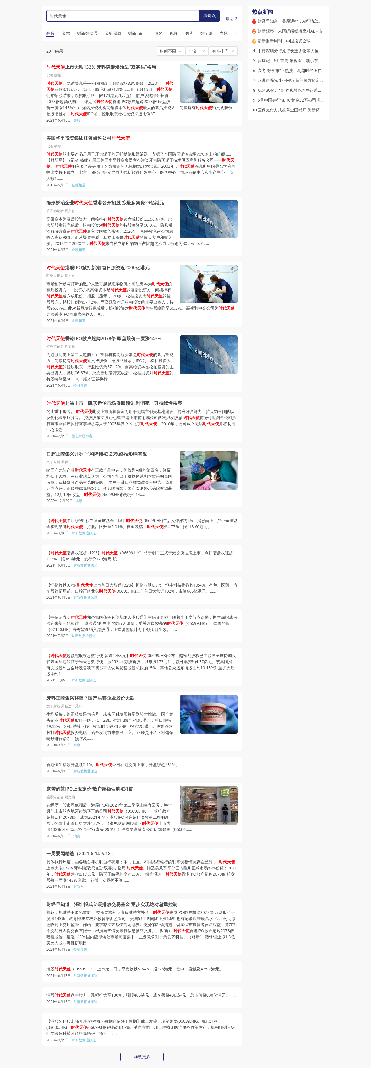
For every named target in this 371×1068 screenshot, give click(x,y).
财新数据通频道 (84, 533)
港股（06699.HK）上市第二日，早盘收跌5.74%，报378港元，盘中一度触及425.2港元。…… (137, 969)
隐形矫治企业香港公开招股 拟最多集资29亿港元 (105, 203)
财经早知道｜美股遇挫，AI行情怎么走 (292, 21)
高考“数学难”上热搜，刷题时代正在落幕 (294, 70)
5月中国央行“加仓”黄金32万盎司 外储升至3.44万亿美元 (308, 100)
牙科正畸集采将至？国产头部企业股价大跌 (90, 698)
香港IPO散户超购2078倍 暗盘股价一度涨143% (103, 338)
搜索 (209, 16)
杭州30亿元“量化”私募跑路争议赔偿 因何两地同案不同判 (308, 90)
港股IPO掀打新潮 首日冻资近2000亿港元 (98, 268)
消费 (76, 836)
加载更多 (142, 1056)
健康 (76, 120)
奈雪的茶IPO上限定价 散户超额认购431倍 (89, 789)
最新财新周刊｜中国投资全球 (284, 41)
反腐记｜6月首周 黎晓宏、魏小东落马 (292, 60)
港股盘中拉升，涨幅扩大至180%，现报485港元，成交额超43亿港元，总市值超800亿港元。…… (141, 995)
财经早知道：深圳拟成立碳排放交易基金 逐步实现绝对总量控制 (111, 904)
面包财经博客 (82, 436)
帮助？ (231, 18)
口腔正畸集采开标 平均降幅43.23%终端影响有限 (96, 454)
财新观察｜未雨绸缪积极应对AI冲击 (290, 31)
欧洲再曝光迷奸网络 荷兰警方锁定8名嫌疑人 (298, 80)
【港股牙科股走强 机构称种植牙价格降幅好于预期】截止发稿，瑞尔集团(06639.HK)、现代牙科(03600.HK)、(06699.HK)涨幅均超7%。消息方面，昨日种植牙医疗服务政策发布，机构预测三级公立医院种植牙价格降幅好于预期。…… (140, 1027)
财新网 (78, 886)
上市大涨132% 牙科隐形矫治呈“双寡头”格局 (101, 67)
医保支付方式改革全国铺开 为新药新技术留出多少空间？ (309, 110)
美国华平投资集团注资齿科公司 (88, 138)
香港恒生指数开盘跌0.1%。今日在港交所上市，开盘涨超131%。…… (116, 764)
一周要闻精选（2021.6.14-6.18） (80, 854)
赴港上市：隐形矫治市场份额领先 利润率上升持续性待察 (114, 403)
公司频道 (80, 385)
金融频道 (79, 185)
